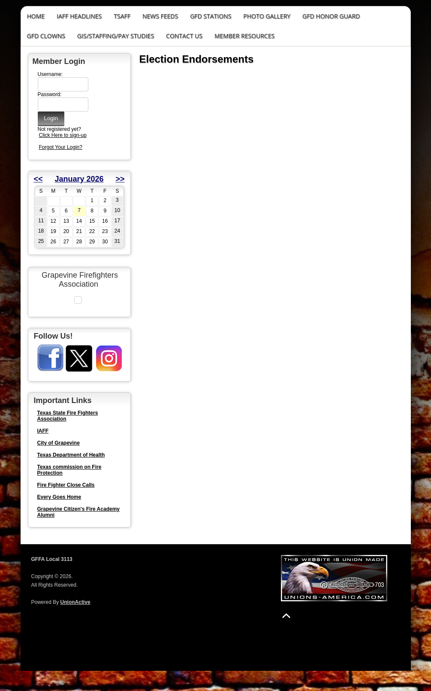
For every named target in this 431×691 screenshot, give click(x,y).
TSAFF (122, 16)
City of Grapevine (58, 463)
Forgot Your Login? (60, 147)
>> (119, 179)
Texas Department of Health (71, 475)
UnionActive (75, 622)
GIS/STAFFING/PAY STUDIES (115, 36)
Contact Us (184, 36)
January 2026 (78, 179)
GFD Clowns (46, 36)
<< (38, 179)
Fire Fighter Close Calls (66, 505)
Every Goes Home (59, 517)
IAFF (43, 451)
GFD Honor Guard (331, 16)
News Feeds (160, 16)
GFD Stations (210, 16)
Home (36, 16)
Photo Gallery (266, 16)
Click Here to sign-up (63, 135)
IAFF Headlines (79, 16)
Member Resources (244, 36)
